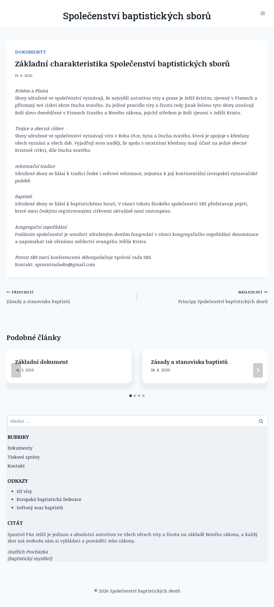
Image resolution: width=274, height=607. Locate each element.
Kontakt (16, 466)
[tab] (130, 395)
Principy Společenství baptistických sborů (205, 296)
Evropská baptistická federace (49, 499)
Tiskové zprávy (23, 457)
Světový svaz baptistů (40, 507)
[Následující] (258, 370)
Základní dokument (41, 361)
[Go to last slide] (16, 370)
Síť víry (24, 491)
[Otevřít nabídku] (263, 13)
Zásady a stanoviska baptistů (69, 296)
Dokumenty (30, 52)
